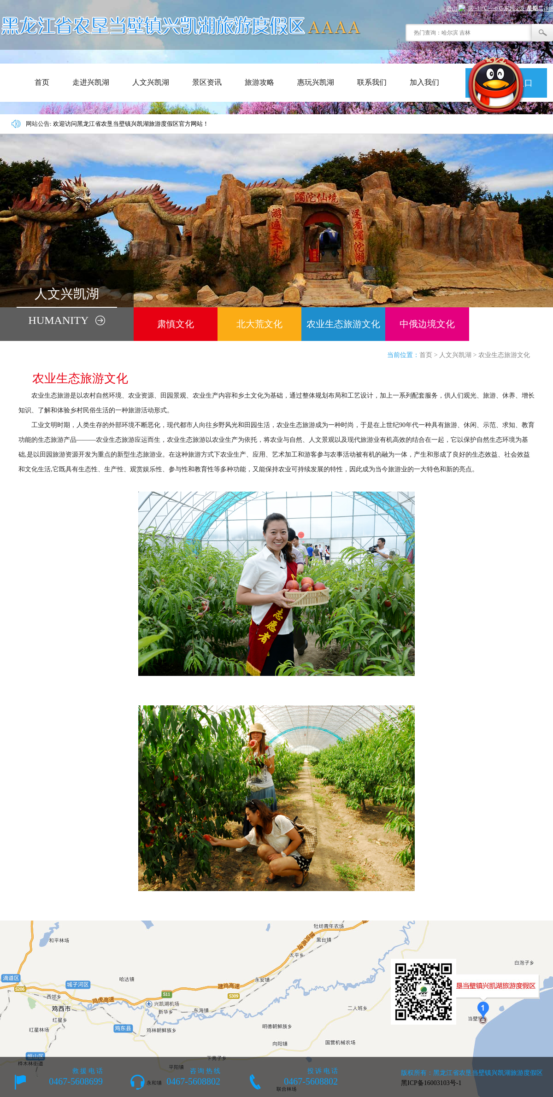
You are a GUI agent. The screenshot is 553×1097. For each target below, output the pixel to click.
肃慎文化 (175, 324)
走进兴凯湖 (90, 82)
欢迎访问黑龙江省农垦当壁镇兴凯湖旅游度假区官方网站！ (131, 123)
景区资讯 (207, 82)
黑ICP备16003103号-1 (431, 1082)
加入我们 (424, 82)
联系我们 (372, 82)
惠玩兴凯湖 (315, 82)
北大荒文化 (259, 324)
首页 (42, 82)
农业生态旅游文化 (343, 324)
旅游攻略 (259, 82)
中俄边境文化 (427, 324)
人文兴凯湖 (150, 82)
